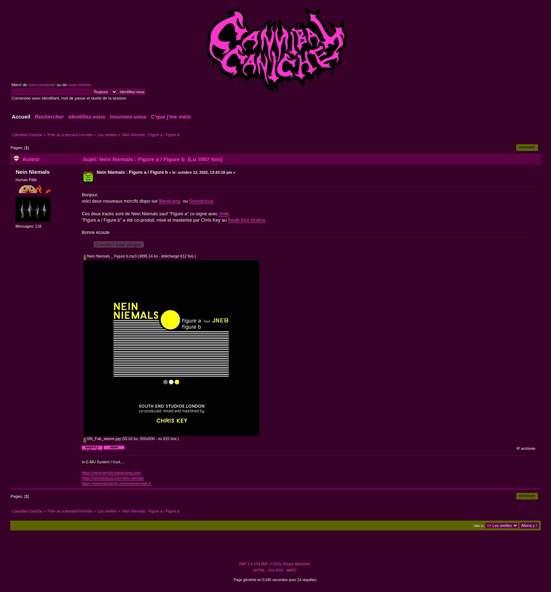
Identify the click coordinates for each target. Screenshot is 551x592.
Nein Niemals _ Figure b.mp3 (110, 256)
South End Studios (246, 220)
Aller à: (478, 526)
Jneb (224, 213)
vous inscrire (79, 85)
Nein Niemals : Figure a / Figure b (132, 172)
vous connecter (42, 85)
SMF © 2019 (271, 564)
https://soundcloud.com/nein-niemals (113, 478)
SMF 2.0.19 (248, 564)
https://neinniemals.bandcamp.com (111, 473)
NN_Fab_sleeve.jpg (102, 439)
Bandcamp (169, 201)
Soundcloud (201, 201)
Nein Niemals (33, 172)
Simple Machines (296, 564)
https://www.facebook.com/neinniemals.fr (116, 483)
